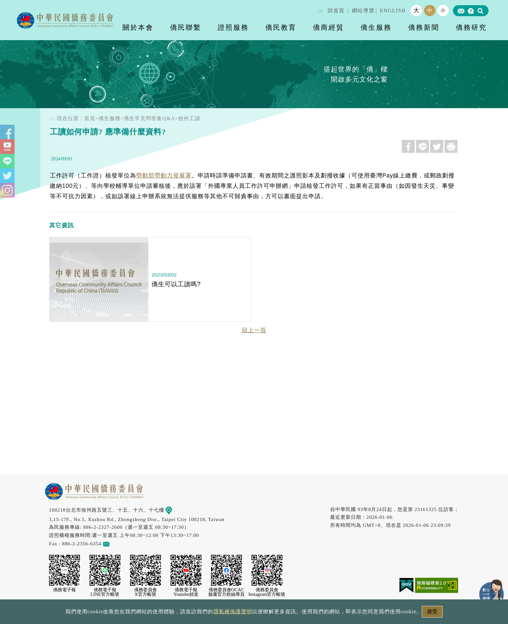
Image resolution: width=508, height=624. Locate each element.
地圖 (173, 510)
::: (321, 10)
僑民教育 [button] (280, 27)
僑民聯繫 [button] (185, 27)
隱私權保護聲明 (226, 613)
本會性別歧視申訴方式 (340, 613)
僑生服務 (109, 118)
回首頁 (336, 10)
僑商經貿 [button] (328, 27)
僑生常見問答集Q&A (149, 118)
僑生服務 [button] (376, 27)
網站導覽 (363, 10)
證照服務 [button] (233, 27)
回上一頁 (254, 330)
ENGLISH (393, 10)
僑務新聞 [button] (423, 27)
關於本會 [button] (138, 27)
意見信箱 (115, 543)
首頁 (89, 118)
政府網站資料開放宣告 (167, 613)
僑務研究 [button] (471, 27)
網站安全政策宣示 (279, 613)
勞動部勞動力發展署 (163, 175)
